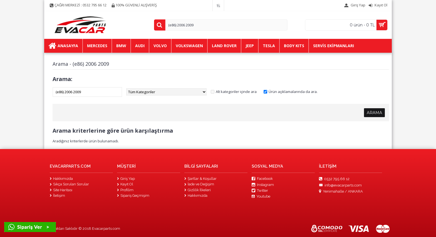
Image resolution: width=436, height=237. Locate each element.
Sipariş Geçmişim (133, 195)
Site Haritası (61, 190)
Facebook (262, 179)
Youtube (261, 196)
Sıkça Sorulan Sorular (69, 184)
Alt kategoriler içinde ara (236, 91)
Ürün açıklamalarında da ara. (293, 91)
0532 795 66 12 (334, 179)
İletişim (57, 195)
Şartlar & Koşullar (200, 179)
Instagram (263, 185)
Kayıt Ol (125, 184)
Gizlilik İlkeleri (197, 190)
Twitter (260, 190)
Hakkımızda (61, 179)
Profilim (125, 190)
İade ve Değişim (199, 184)
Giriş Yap (126, 179)
